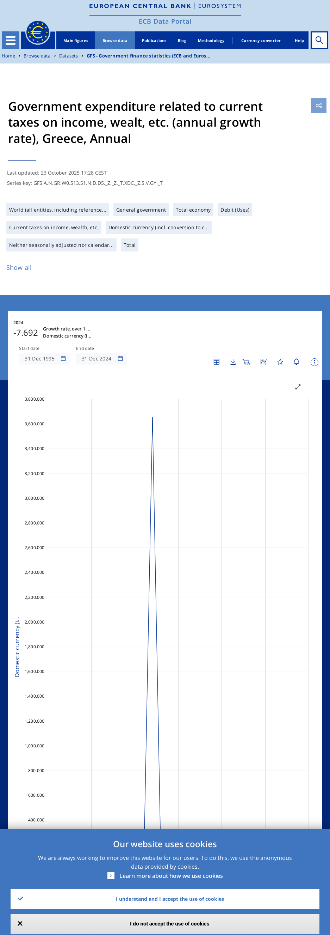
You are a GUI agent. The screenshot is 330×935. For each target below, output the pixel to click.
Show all (19, 267)
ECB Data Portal (165, 21)
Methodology (211, 40)
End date (85, 348)
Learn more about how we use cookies (171, 876)
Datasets (68, 56)
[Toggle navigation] (10, 40)
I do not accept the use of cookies (170, 924)
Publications (154, 40)
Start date (29, 348)
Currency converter (261, 40)
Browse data (115, 40)
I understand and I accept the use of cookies (170, 898)
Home (8, 56)
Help (299, 40)
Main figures (75, 40)
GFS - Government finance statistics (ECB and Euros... (149, 56)
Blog (182, 40)
